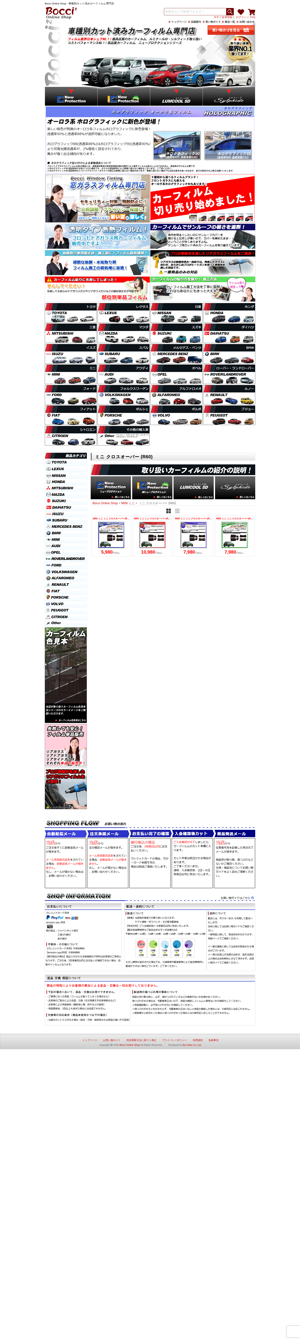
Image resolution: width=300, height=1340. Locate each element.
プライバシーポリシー (174, 1040)
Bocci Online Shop (130, 1044)
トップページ (89, 1040)
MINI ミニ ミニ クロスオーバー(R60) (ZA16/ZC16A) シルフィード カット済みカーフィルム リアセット (152, 535)
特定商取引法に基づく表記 (141, 1040)
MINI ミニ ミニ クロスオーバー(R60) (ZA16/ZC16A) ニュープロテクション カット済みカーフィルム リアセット (111, 535)
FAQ (252, 17)
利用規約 (198, 1040)
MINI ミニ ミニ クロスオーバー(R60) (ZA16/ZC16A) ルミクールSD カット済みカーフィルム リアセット (193, 535)
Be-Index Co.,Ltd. (192, 1044)
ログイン (241, 17)
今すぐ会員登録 (223, 17)
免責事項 (213, 1040)
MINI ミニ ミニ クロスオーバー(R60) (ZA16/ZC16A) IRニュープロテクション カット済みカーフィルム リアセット (234, 535)
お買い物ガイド (112, 1040)
